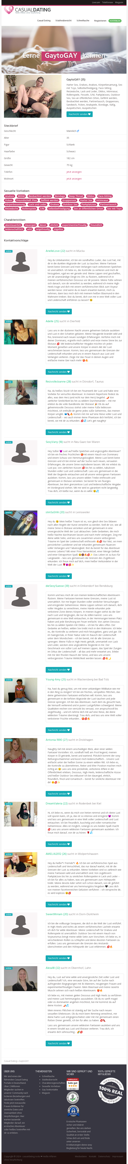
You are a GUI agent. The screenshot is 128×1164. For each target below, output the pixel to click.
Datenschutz (104, 1156)
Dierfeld (75, 321)
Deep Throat (76, 196)
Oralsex (54, 204)
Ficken (8, 200)
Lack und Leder (37, 204)
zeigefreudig (43, 229)
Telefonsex (107, 2)
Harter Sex (86, 200)
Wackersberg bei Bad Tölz (93, 680)
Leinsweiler (83, 513)
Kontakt (92, 1156)
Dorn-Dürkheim (89, 914)
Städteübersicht (64, 21)
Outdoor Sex (70, 204)
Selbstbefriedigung (59, 208)
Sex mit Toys (114, 208)
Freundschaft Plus (26, 200)
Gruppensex (69, 200)
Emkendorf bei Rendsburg (96, 586)
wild (29, 229)
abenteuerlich (13, 225)
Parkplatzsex (89, 204)
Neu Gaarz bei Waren (87, 442)
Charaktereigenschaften (53, 1083)
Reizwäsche (11, 208)
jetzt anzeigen (74, 171)
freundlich (96, 225)
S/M (42, 208)
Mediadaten (81, 1156)
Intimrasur (102, 200)
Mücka (80, 251)
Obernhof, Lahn (81, 968)
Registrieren (108, 21)
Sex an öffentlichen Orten (88, 208)
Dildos (90, 196)
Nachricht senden (79, 114)
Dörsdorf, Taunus (93, 382)
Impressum (117, 1156)
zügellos (58, 229)
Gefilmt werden (49, 200)
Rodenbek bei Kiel (90, 804)
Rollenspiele (29, 208)
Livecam (96, 2)
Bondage (60, 196)
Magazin (119, 2)
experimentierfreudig (74, 225)
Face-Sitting (105, 196)
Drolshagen (86, 740)
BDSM (21, 196)
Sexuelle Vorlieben (51, 1086)
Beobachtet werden (40, 196)
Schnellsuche (83, 21)
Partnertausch (108, 204)
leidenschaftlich (14, 229)
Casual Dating (43, 21)
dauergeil (30, 225)
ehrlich (54, 225)
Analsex (9, 196)
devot (43, 225)
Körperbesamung (15, 204)
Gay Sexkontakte (50, 1089)
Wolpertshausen (88, 854)
